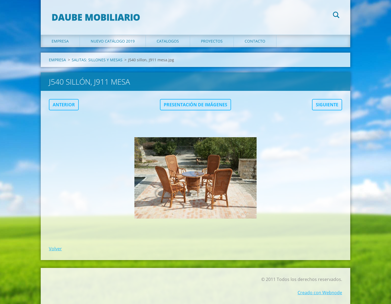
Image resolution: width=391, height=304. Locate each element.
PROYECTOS (212, 41)
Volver (55, 249)
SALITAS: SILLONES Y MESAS (97, 59)
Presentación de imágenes (195, 105)
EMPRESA (60, 41)
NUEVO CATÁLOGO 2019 (113, 41)
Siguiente (327, 105)
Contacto (255, 41)
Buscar (336, 16)
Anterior (64, 105)
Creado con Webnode (320, 293)
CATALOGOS (168, 41)
